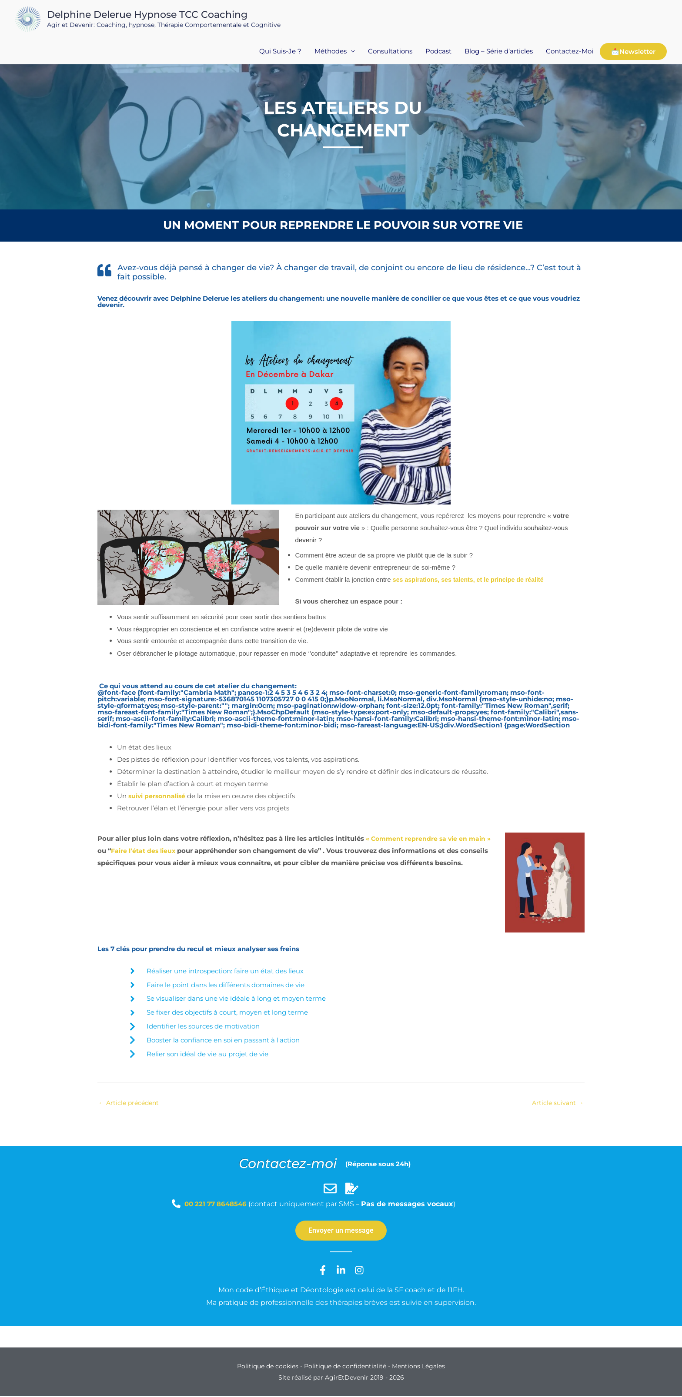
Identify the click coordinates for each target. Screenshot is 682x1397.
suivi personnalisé (158, 796)
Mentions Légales (418, 1367)
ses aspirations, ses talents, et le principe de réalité (472, 579)
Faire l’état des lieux (170, 850)
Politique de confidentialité (345, 1367)
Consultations (390, 53)
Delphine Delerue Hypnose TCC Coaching (145, 15)
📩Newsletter (633, 54)
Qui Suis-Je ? (280, 53)
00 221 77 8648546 (218, 1205)
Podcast (438, 53)
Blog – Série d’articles (499, 53)
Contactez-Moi (569, 53)
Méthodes (330, 53)
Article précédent (130, 1103)
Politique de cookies (267, 1367)
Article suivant (556, 1103)
